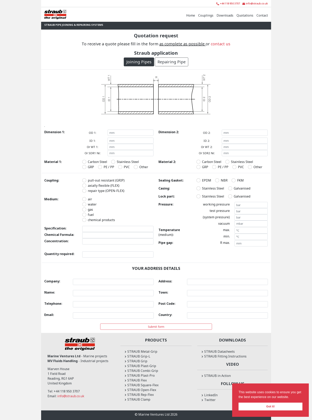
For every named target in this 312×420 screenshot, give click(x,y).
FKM (240, 180)
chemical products (101, 220)
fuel (91, 214)
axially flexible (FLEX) (103, 185)
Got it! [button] (270, 406)
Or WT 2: (206, 147)
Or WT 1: (92, 147)
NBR (224, 180)
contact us (220, 44)
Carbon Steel (97, 162)
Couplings (205, 15)
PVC (127, 167)
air (90, 199)
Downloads (225, 15)
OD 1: (92, 133)
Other (143, 167)
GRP (91, 167)
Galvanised (242, 188)
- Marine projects (77, 356)
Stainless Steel (128, 162)
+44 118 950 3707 (67, 391)
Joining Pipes (139, 62)
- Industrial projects (78, 361)
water (92, 204)
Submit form (156, 327)
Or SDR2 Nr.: (207, 153)
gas (90, 209)
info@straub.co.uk (70, 396)
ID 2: (207, 141)
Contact (262, 15)
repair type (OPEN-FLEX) (106, 191)
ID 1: (92, 141)
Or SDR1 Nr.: (93, 153)
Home (190, 15)
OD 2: (206, 133)
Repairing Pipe (171, 62)
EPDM (206, 180)
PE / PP (109, 167)
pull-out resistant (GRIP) (106, 180)
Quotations (245, 15)
